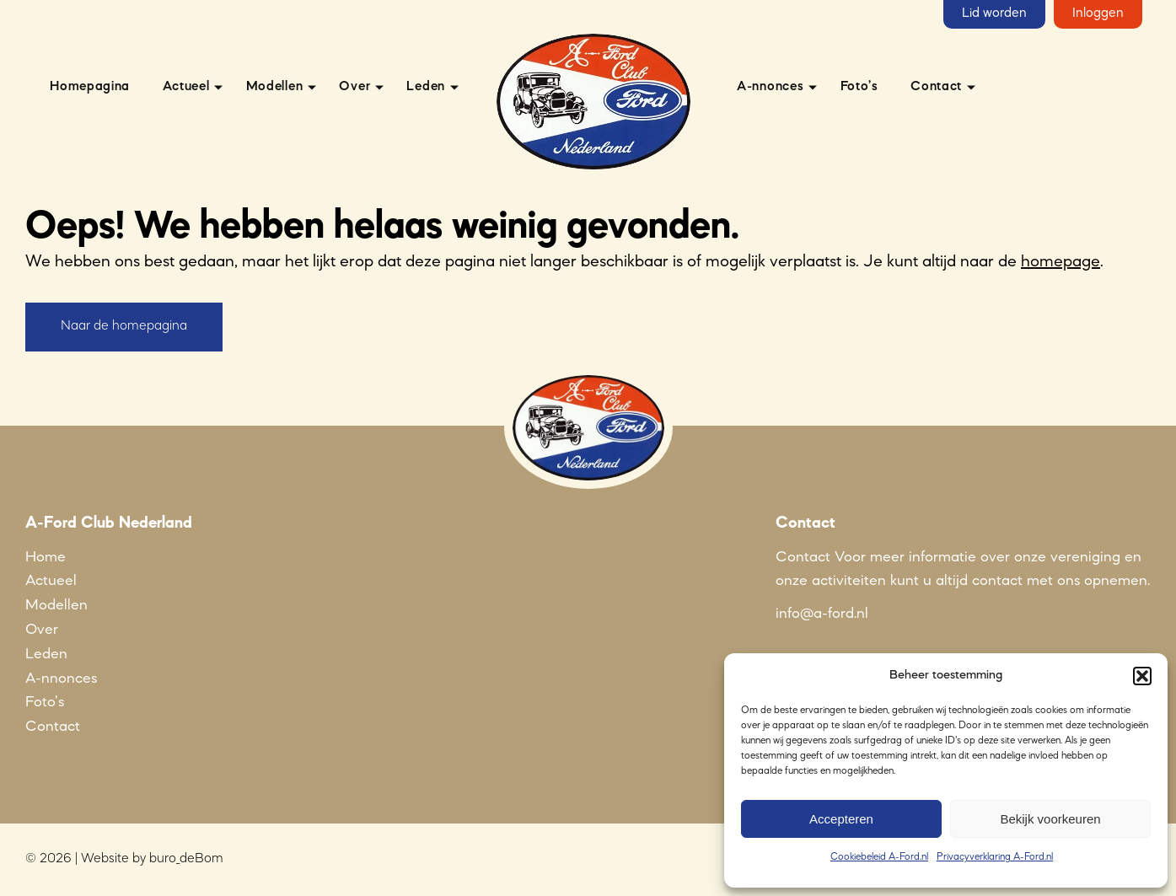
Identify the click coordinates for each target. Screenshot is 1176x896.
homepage (1060, 262)
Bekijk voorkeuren (1050, 819)
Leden (425, 87)
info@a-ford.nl (822, 613)
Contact (936, 87)
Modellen (274, 87)
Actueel (186, 87)
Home (45, 557)
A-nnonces (770, 87)
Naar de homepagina (124, 326)
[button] (1142, 676)
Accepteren (841, 819)
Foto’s (859, 87)
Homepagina (90, 87)
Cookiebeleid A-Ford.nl (879, 857)
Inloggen (1098, 13)
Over (354, 87)
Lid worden (994, 13)
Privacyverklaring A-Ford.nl (995, 857)
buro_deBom (186, 859)
